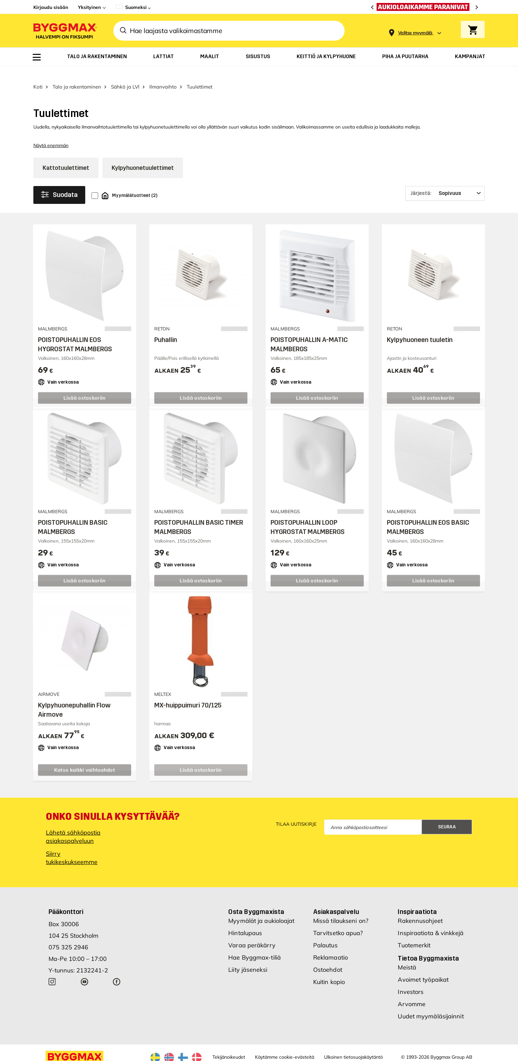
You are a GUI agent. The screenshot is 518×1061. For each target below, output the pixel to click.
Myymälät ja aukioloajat (261, 909)
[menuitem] (37, 57)
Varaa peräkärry (252, 933)
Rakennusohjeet (420, 909)
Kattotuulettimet (66, 156)
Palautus (325, 933)
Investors (411, 980)
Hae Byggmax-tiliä (254, 946)
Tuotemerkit (414, 933)
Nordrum (122, 1055)
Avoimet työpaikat (423, 968)
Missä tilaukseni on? (340, 909)
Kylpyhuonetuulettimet (143, 156)
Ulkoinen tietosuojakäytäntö (353, 1045)
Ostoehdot (327, 958)
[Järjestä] (445, 181)
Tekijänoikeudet (228, 1045)
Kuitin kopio (329, 970)
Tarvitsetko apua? (338, 921)
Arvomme (412, 992)
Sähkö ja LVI (125, 75)
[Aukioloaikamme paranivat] (425, 7)
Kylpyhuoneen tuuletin (420, 328)
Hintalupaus (245, 921)
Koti (38, 75)
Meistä (407, 956)
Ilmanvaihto (163, 75)
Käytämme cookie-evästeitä (284, 1045)
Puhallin (165, 328)
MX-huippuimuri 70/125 (187, 694)
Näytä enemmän (50, 134)
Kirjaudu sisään (50, 7)
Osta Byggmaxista (256, 900)
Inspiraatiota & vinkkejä (430, 921)
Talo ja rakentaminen (77, 75)
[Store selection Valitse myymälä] (415, 33)
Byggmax (100, 1055)
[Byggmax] (64, 30)
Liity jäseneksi (247, 958)
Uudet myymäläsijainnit (430, 1004)
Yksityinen (89, 7)
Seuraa (447, 815)
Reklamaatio (330, 946)
